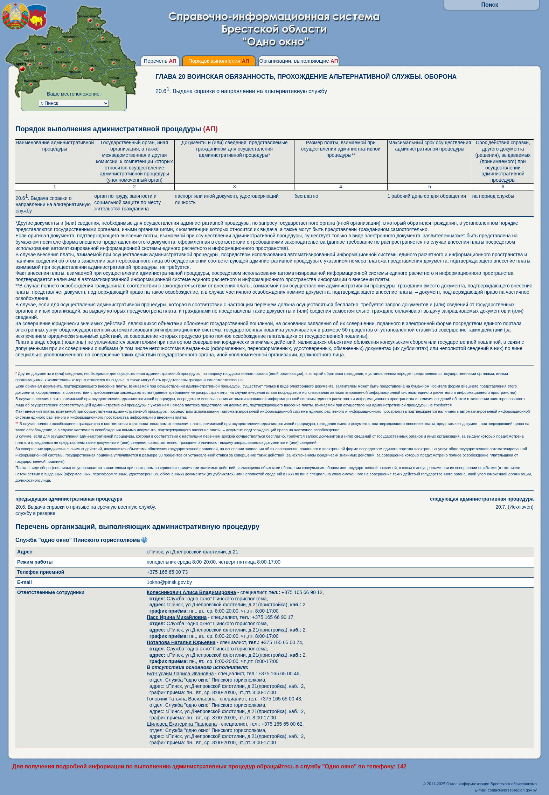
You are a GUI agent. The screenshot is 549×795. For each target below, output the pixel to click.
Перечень (160, 61)
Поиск (489, 5)
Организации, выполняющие (298, 61)
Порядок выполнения (218, 61)
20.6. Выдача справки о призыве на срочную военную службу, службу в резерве (93, 506)
